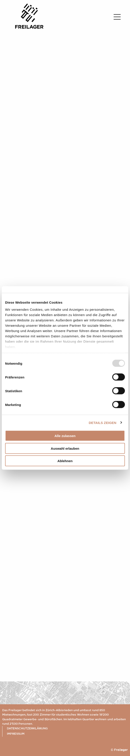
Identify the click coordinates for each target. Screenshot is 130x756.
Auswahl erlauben (65, 448)
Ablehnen (65, 461)
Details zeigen (102, 422)
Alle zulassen (64, 436)
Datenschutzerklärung (27, 728)
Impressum (15, 733)
